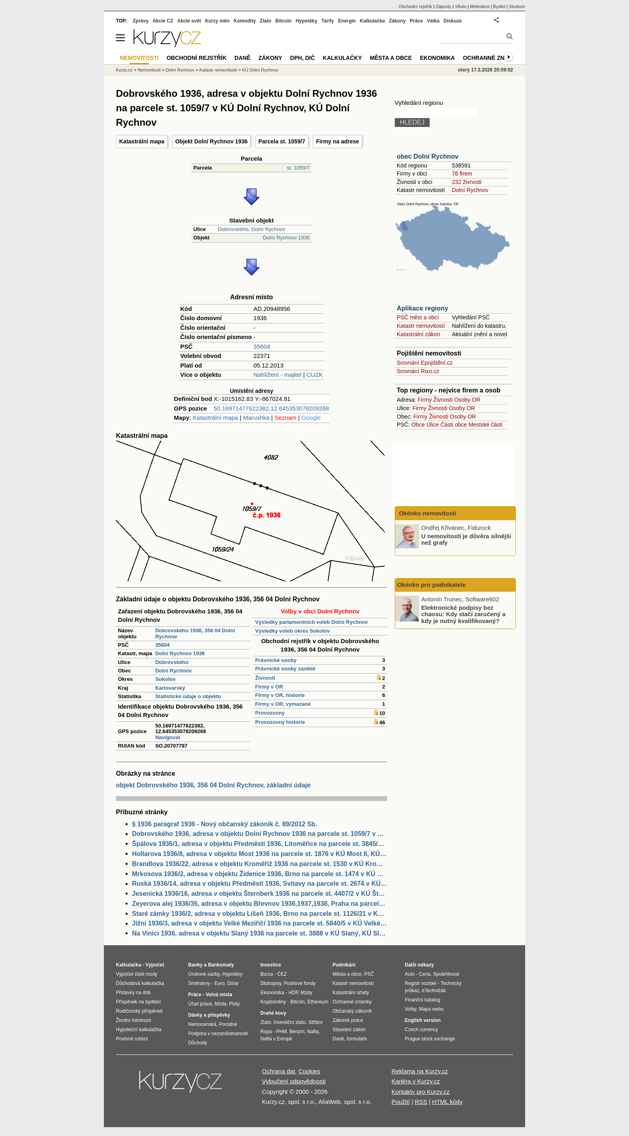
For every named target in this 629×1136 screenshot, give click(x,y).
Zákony (397, 21)
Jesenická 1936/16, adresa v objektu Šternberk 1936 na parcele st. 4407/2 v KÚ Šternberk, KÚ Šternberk (259, 893)
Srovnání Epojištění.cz (424, 363)
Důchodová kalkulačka (140, 983)
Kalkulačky (342, 58)
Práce (416, 21)
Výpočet (154, 965)
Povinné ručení (132, 1039)
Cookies (309, 1071)
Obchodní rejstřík (415, 6)
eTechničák (434, 990)
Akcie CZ (162, 21)
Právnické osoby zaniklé (285, 669)
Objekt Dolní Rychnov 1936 (211, 141)
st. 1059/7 (298, 168)
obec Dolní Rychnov (428, 156)
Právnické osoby (275, 660)
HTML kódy (447, 1101)
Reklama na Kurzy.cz (420, 1071)
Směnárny (199, 983)
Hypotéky (306, 21)
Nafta (313, 1031)
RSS (421, 1101)
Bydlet (499, 6)
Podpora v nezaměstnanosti (218, 1033)
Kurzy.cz (124, 69)
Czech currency (421, 1029)
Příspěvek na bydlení (138, 1002)
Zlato (266, 21)
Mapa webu (431, 1009)
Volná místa (218, 994)
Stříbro (315, 1022)
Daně (243, 58)
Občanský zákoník (352, 1011)
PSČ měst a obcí (418, 317)
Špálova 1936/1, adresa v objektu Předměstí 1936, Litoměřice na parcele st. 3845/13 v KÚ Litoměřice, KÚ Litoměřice (259, 843)
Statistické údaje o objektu (188, 696)
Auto (410, 974)
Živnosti (265, 678)
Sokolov (165, 679)
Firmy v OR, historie (280, 695)
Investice (270, 965)
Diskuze (453, 21)
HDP (293, 992)
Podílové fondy (299, 983)
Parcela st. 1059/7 (281, 141)
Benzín (297, 1031)
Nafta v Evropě (276, 1039)
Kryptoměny (273, 1002)
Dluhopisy (270, 983)
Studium (517, 6)
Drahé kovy (273, 1013)
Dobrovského (172, 662)
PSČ (369, 974)
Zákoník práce (348, 1020)
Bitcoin (283, 21)
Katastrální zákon (418, 334)
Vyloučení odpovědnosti (294, 1081)
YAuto (461, 6)
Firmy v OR (269, 687)
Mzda (220, 1004)
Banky (195, 965)
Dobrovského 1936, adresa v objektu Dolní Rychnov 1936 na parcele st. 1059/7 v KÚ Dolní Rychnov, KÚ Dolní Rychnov (259, 833)
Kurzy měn (217, 21)
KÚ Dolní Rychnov (260, 69)
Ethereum (317, 1002)
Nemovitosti (149, 69)
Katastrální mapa (141, 141)
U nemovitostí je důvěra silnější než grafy (466, 539)
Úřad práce (200, 1004)
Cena (424, 974)
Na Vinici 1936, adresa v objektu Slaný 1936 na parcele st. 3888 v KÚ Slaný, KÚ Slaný (259, 933)
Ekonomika (437, 58)
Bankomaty (221, 965)
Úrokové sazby (203, 974)
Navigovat (167, 737)
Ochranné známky (492, 58)
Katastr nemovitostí (421, 326)
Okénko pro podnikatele (431, 584)
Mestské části (486, 424)
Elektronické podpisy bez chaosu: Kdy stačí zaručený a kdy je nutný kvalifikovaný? (463, 614)
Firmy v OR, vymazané (283, 704)
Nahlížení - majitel (278, 374)
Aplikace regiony (422, 308)
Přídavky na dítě (133, 992)
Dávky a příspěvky (209, 1015)
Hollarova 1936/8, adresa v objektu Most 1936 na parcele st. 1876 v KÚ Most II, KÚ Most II (259, 853)
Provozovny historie (280, 722)
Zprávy (140, 21)
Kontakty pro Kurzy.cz (421, 1091)
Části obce (453, 424)
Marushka (256, 417)
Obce (418, 424)
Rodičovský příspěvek (139, 1011)
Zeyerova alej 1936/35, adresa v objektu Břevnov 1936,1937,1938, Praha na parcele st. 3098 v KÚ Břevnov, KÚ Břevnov (259, 903)
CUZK (314, 374)
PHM (281, 1031)
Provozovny (270, 713)
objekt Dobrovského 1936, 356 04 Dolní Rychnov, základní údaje (213, 785)
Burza (266, 974)
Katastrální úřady (351, 992)
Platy (234, 1004)
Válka (433, 21)
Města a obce (391, 58)
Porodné (228, 1024)
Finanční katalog (422, 1000)
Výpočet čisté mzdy (136, 974)
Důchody (197, 1043)
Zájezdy (443, 6)
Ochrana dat (278, 1071)
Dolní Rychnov (173, 671)
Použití (401, 1101)
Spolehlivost (446, 974)
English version (422, 1020)
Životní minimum (133, 1020)
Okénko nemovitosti (427, 513)
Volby (410, 1009)
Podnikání (344, 965)
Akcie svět (189, 21)
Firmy (425, 399)
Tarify (327, 21)
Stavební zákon (349, 1029)
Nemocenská (202, 1024)
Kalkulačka (372, 21)
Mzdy (306, 992)
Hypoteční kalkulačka (138, 1029)
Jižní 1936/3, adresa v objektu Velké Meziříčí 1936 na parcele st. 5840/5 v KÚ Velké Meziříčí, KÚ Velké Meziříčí (259, 923)
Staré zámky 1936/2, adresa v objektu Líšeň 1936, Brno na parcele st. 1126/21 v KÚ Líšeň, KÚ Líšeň (259, 913)
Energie (347, 21)
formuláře (357, 1039)
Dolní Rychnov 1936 (286, 238)
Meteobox (479, 6)
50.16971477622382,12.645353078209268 (271, 408)
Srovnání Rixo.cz (418, 371)
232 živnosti (466, 182)
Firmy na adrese (337, 141)
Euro (219, 983)
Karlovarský (170, 688)
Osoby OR (467, 399)
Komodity (244, 21)
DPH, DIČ (302, 58)
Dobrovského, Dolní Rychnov (251, 229)
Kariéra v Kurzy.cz (416, 1081)
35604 (262, 346)
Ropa (266, 1031)
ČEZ (282, 974)
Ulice (432, 424)
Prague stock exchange (430, 1039)
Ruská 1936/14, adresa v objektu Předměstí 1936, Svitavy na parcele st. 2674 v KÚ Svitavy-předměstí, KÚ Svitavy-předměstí (259, 883)
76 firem (462, 173)
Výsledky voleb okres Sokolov (292, 631)
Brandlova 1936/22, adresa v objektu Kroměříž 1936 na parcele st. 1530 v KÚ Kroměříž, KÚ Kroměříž (259, 863)
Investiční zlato (289, 1022)
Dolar (233, 983)
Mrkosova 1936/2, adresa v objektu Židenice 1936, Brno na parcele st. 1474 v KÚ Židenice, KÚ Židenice (259, 873)
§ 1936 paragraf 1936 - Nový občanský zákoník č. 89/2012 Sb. (224, 824)
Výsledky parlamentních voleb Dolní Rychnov (311, 622)
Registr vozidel (420, 983)
